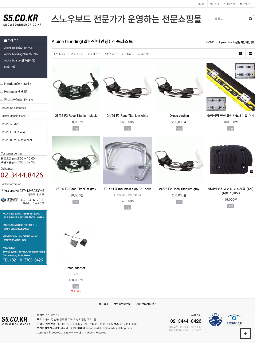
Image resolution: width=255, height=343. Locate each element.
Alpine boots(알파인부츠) (19, 47)
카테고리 (12, 40)
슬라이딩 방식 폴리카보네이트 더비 (230, 115)
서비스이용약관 (122, 303)
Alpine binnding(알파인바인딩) (21, 54)
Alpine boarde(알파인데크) (19, 60)
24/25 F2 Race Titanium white (127, 115)
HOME (210, 42)
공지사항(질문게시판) (18, 100)
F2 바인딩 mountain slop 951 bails (127, 189)
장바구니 (245, 3)
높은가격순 (93, 53)
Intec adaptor (76, 268)
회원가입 (214, 3)
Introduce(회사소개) (17, 84)
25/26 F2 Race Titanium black (76, 115)
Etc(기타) (9, 66)
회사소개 (103, 303)
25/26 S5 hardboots (14, 107)
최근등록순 (144, 53)
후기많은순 (127, 53)
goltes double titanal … (16, 115)
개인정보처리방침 (146, 303)
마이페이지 (229, 3)
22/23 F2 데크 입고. (14, 131)
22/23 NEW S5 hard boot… (18, 140)
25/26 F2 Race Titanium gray (76, 189)
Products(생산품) (15, 92)
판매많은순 (60, 53)
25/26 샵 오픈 (10, 123)
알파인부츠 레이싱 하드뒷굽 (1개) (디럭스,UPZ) (231, 191)
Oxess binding (179, 115)
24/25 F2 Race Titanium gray (179, 189)
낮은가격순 (77, 53)
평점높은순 (110, 53)
